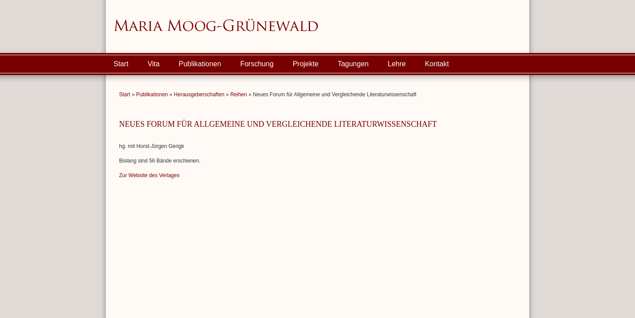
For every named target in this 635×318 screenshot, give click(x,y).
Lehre (397, 64)
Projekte (306, 64)
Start (121, 64)
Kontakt (437, 64)
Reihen (238, 94)
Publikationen (200, 64)
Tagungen (353, 64)
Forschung (257, 64)
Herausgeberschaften (199, 94)
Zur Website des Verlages (149, 175)
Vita (154, 64)
